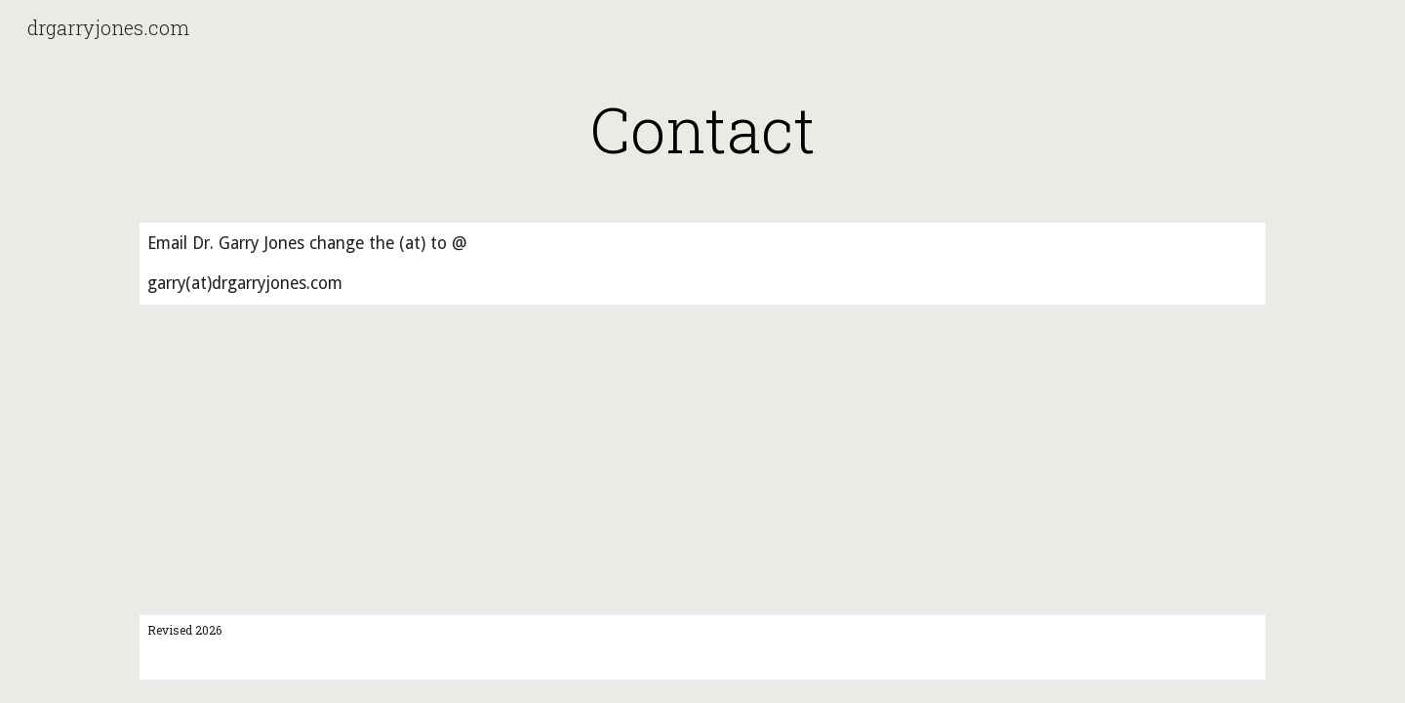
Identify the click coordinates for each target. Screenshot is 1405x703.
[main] (702, 129)
